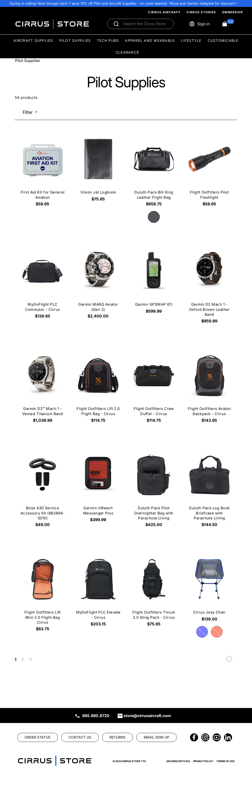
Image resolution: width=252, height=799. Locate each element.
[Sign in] (199, 24)
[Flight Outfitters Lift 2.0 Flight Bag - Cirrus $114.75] (98, 387)
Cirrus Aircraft (164, 12)
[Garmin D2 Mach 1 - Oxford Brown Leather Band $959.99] (209, 285)
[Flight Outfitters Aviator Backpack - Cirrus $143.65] (209, 387)
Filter (28, 112)
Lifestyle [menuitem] (191, 40)
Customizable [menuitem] (223, 40)
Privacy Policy (203, 761)
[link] (229, 660)
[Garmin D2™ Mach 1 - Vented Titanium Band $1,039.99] (42, 387)
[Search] (146, 24)
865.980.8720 (96, 715)
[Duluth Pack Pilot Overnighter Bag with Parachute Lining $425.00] (153, 489)
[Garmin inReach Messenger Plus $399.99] (98, 487)
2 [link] (22, 659)
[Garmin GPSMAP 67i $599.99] (153, 280)
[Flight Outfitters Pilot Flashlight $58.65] (209, 171)
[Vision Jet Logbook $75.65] (98, 168)
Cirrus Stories (201, 12)
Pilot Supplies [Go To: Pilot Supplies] (27, 60)
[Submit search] (116, 24)
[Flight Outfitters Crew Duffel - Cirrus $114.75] (153, 387)
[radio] (154, 217)
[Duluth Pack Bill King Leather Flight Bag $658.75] (153, 171)
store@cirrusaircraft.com (147, 715)
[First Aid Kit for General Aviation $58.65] (42, 171)
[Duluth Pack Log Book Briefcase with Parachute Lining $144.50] (209, 489)
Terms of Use (225, 761)
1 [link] (15, 659)
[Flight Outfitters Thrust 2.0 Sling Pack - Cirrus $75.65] (153, 591)
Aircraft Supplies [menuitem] (33, 40)
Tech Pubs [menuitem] (108, 40)
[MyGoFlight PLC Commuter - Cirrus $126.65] (42, 283)
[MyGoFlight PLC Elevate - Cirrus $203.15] (98, 591)
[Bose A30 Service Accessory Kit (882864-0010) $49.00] (42, 489)
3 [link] (30, 659)
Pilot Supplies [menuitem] (75, 40)
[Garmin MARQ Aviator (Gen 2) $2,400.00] (98, 283)
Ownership (232, 12)
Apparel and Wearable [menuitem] (150, 40)
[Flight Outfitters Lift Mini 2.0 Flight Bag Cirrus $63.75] (42, 593)
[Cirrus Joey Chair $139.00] (209, 588)
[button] (228, 24)
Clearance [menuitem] (127, 52)
